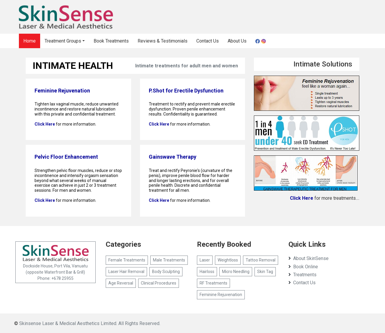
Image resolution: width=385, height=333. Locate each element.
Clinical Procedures (158, 283)
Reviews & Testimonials (162, 41)
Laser (205, 260)
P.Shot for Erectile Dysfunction (186, 90)
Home (29, 41)
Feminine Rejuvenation (62, 90)
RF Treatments (213, 283)
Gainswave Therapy (172, 157)
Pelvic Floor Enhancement (66, 157)
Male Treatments (169, 260)
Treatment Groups (63, 41)
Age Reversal (120, 283)
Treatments (302, 274)
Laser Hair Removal (126, 271)
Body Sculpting (166, 271)
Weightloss (228, 260)
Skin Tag (265, 271)
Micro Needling (235, 271)
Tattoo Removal (260, 260)
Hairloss (207, 271)
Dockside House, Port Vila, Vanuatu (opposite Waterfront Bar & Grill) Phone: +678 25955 (55, 262)
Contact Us (207, 41)
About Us (237, 41)
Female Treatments (126, 260)
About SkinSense (308, 258)
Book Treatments (111, 41)
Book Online (303, 266)
